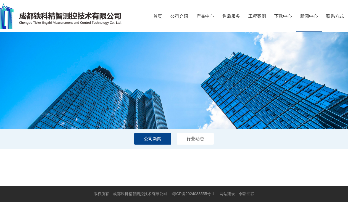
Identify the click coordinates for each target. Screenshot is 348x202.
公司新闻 (153, 138)
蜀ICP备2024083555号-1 (192, 194)
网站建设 (227, 194)
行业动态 (195, 138)
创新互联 (246, 194)
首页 (157, 16)
